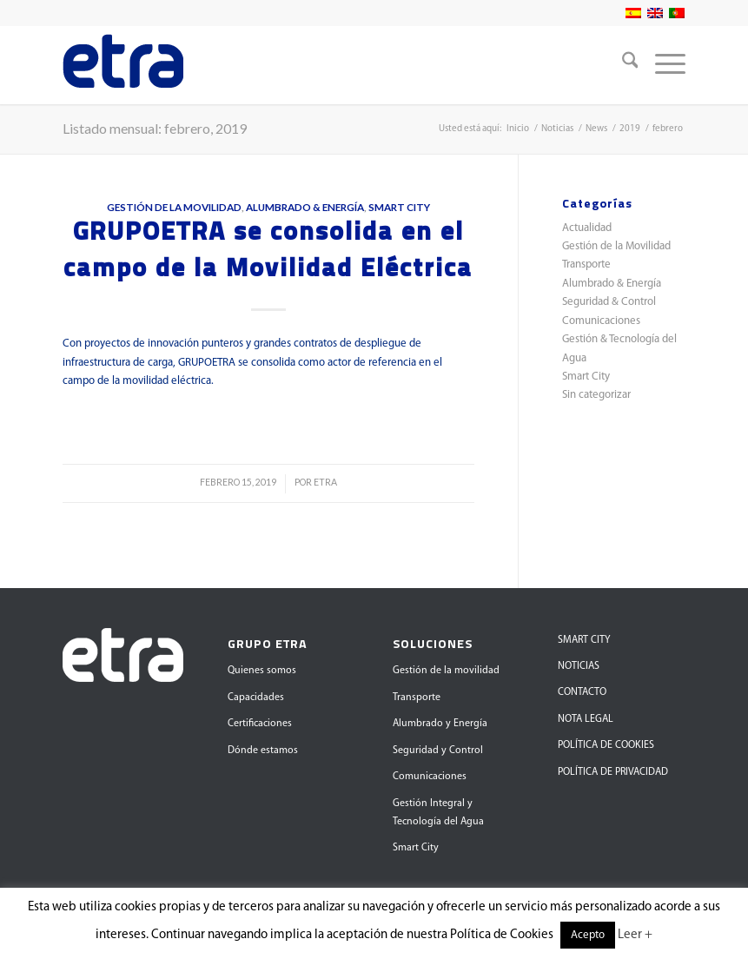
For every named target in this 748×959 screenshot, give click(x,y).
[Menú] (661, 65)
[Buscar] (622, 65)
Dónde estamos (263, 750)
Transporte (586, 264)
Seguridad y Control (438, 750)
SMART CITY (584, 640)
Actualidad (587, 228)
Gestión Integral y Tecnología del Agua (438, 812)
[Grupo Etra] (123, 65)
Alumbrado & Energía (305, 207)
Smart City (399, 207)
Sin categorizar (596, 394)
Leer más (268, 418)
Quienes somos (262, 670)
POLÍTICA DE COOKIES (606, 745)
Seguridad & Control (609, 302)
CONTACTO (582, 692)
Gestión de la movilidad (446, 670)
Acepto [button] (588, 935)
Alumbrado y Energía (440, 723)
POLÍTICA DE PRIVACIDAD (613, 772)
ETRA (325, 482)
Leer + (635, 935)
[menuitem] (622, 65)
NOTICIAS (578, 666)
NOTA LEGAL (585, 719)
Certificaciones (260, 723)
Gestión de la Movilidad (174, 207)
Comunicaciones (601, 321)
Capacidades (256, 697)
